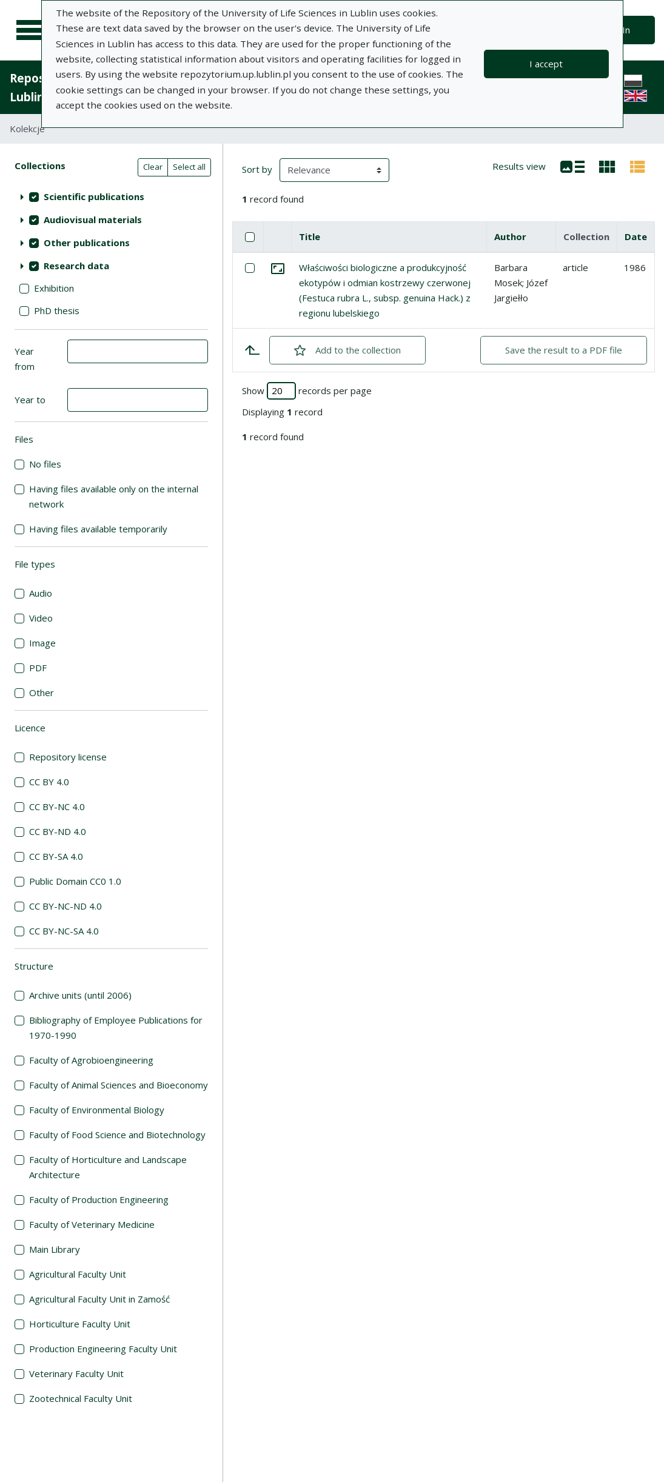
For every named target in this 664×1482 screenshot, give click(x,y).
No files (45, 464)
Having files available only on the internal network (113, 496)
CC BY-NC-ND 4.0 (65, 906)
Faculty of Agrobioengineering (91, 1060)
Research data (76, 266)
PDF (38, 668)
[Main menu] (31, 30)
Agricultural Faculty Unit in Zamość (99, 1299)
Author (510, 236)
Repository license (68, 757)
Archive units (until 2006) (80, 995)
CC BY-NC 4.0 (57, 806)
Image (42, 643)
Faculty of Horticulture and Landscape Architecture (108, 1167)
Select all (189, 166)
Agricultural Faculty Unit (77, 1274)
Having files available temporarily (98, 529)
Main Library (54, 1249)
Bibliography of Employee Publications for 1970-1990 (116, 1027)
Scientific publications (94, 196)
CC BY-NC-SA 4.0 (64, 931)
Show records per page (307, 391)
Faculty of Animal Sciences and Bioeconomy (118, 1085)
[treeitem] (111, 196)
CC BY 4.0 (49, 782)
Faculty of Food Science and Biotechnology (117, 1134)
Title (309, 236)
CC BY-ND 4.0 (57, 831)
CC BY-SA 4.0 (56, 856)
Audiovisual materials (93, 219)
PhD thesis (56, 310)
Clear (153, 166)
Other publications (87, 242)
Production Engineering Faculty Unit (103, 1349)
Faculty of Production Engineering (99, 1199)
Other (41, 692)
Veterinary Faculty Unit (76, 1373)
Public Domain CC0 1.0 (75, 881)
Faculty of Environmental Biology (96, 1110)
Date (636, 236)
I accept (546, 64)
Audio (40, 593)
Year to (30, 400)
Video (41, 618)
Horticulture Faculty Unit (79, 1324)
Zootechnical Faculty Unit (80, 1398)
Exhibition (54, 288)
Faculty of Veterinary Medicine (92, 1224)
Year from (25, 358)
